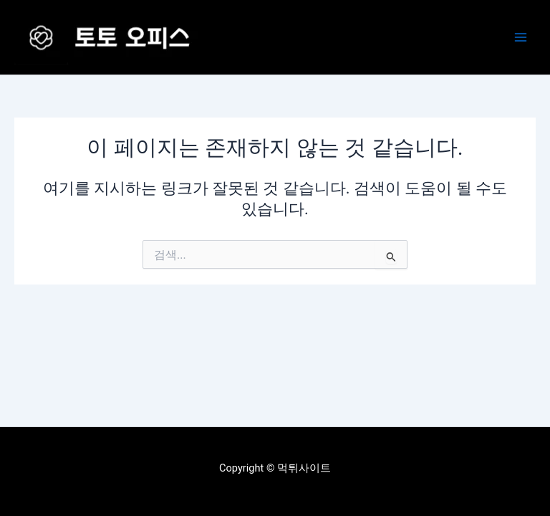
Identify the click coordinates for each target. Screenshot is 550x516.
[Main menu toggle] (521, 37)
